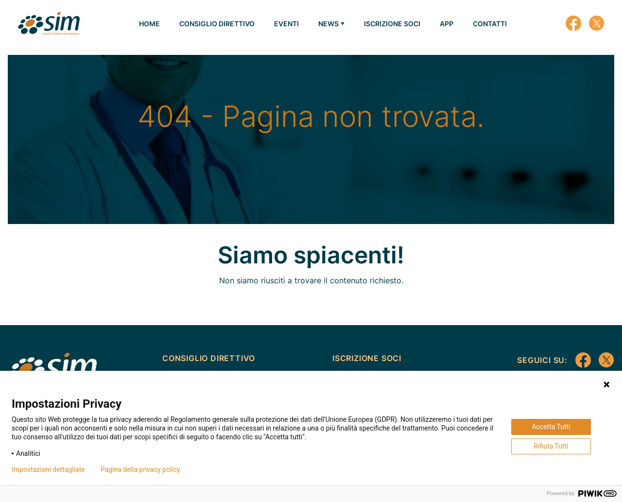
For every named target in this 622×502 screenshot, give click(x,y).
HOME (149, 23)
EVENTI (286, 23)
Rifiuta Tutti (551, 446)
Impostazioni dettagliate (48, 469)
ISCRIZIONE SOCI (392, 23)
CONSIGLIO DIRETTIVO (217, 23)
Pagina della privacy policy (140, 469)
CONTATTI (490, 23)
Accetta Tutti (551, 427)
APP (446, 23)
